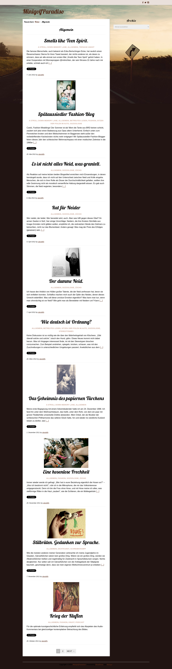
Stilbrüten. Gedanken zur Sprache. (66, 542)
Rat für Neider (66, 207)
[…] (50, 63)
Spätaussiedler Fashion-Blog (66, 114)
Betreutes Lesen (78, 121)
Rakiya (109, 664)
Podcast (79, 622)
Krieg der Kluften (66, 616)
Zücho (78, 170)
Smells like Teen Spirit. (66, 40)
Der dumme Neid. (66, 281)
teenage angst (86, 47)
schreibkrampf (78, 549)
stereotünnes (66, 331)
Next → (71, 651)
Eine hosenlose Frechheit (66, 472)
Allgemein (73, 47)
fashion (92, 121)
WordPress (99, 664)
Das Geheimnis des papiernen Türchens (66, 398)
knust (71, 622)
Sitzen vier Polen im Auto (74, 328)
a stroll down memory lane (52, 47)
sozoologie (76, 124)
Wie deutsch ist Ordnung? (66, 322)
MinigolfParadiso (43, 11)
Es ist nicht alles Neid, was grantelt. (66, 164)
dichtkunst (63, 549)
